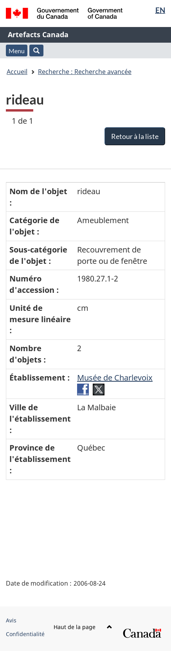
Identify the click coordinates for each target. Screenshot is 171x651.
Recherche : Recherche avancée (84, 71)
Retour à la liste (134, 136)
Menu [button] (17, 50)
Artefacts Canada (38, 34)
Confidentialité (25, 634)
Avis (11, 620)
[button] (36, 50)
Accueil (17, 71)
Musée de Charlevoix (115, 377)
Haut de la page (83, 627)
